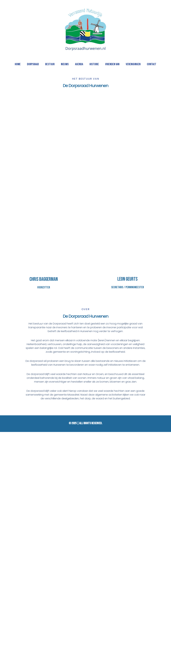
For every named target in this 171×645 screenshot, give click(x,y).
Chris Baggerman (44, 279)
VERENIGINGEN (133, 64)
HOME (18, 64)
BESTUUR (50, 64)
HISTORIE (94, 64)
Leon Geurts (127, 279)
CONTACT (151, 64)
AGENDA (79, 64)
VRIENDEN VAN (112, 64)
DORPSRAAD (33, 64)
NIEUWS (65, 64)
